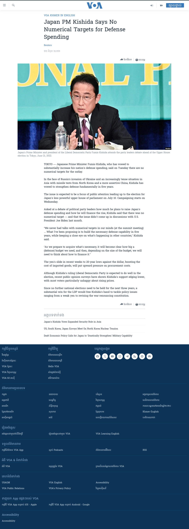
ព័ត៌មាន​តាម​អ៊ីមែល (103, 450)
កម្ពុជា (4, 394)
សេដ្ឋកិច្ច (52, 400)
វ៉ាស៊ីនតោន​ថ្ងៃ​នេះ (9, 360)
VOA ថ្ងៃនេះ (7, 366)
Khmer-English (151, 411)
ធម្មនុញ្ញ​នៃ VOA (56, 466)
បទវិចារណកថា (149, 417)
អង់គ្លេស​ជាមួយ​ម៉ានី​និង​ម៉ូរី (12, 434)
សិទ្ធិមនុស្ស (53, 406)
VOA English (55, 482)
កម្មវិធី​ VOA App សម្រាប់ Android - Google (69, 504)
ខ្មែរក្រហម (100, 411)
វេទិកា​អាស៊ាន (53, 378)
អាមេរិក (5, 406)
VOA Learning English (107, 434)
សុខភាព (52, 411)
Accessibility (102, 482)
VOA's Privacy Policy (60, 488)
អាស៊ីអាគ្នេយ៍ (7, 417)
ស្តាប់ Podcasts (56, 450)
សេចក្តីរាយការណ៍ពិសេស (106, 417)
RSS (145, 450)
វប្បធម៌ (98, 406)
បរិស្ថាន (99, 394)
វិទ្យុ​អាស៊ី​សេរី (101, 488)
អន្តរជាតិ (5, 400)
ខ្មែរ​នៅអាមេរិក (8, 411)
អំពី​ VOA (6, 466)
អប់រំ (50, 417)
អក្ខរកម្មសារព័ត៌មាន (151, 394)
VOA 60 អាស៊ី (8, 378)
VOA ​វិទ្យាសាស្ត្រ (9, 372)
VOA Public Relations (13, 488)
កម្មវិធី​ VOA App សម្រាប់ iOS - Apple (19, 504)
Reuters (48, 45)
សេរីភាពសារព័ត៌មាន (151, 400)
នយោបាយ (53, 394)
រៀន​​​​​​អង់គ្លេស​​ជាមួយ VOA (59, 434)
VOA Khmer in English (59, 16)
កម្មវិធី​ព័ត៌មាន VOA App (12, 450)
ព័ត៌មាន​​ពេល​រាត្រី (55, 360)
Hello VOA (53, 366)
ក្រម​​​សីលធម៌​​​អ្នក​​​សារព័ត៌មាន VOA (110, 466)
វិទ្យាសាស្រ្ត (100, 400)
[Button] (126, 59)
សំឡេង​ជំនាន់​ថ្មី (54, 372)
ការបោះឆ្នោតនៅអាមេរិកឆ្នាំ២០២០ (157, 406)
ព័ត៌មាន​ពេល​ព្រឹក (55, 355)
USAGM (6, 482)
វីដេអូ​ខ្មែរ (5, 355)
